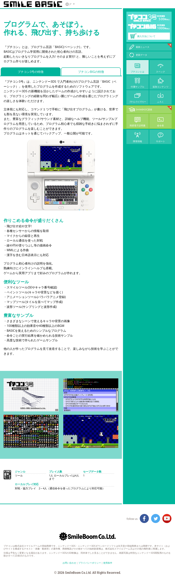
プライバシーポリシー (89, 562)
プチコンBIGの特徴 (91, 72)
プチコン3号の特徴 (31, 72)
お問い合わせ (69, 562)
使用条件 (107, 562)
